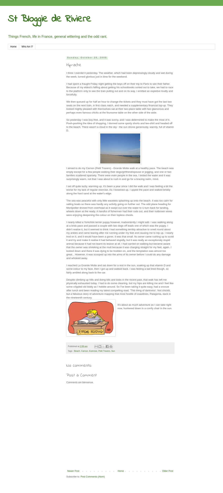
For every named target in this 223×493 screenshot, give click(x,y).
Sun (113, 351)
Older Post (167, 471)
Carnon (84, 351)
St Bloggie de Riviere (49, 19)
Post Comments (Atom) (92, 476)
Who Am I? (27, 46)
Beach (77, 351)
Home (13, 46)
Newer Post (73, 471)
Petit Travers (104, 351)
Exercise (93, 351)
